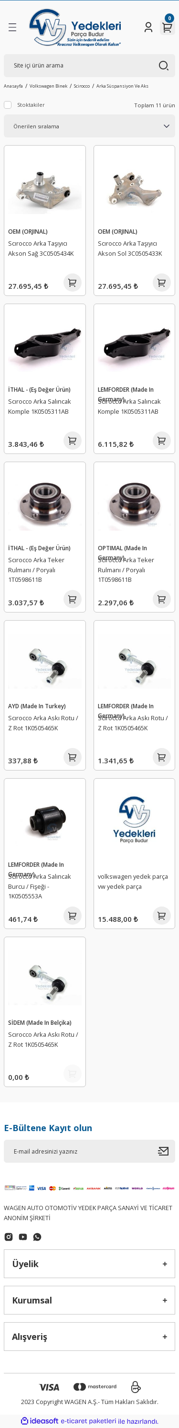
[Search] (89, 65)
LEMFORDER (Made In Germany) (126, 394)
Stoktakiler (31, 104)
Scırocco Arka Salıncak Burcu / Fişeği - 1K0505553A (39, 886)
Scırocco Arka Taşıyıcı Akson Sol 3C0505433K (130, 248)
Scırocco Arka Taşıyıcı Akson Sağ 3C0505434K (41, 248)
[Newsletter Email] (89, 1151)
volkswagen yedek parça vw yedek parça (133, 881)
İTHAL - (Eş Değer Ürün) (39, 389)
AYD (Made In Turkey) (37, 706)
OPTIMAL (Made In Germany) (122, 552)
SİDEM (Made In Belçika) (40, 1022)
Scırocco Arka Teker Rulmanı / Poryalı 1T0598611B (36, 569)
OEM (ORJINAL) (28, 231)
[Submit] (166, 1151)
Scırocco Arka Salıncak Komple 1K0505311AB (39, 406)
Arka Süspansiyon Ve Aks (122, 86)
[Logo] (75, 27)
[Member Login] (148, 27)
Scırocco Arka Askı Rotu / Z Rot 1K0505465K (43, 723)
